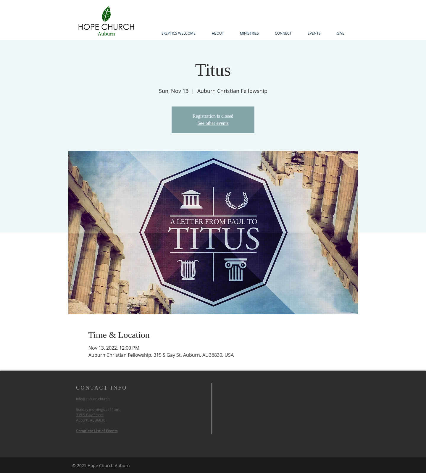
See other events (213, 123)
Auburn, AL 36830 (90, 420)
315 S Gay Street (90, 414)
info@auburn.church (92, 398)
